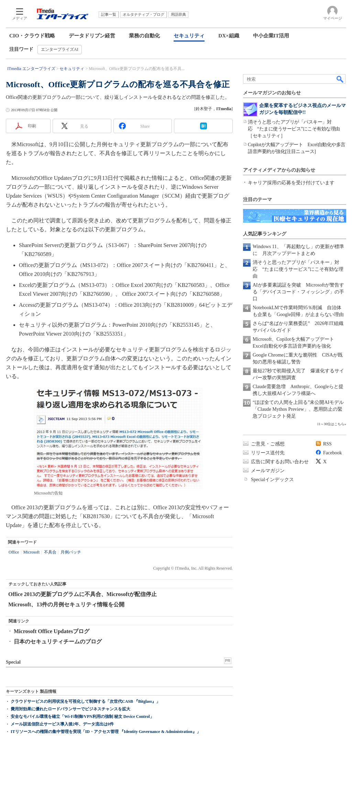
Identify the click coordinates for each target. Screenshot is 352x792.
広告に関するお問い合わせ (280, 461)
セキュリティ (189, 35)
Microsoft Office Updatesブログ (51, 631)
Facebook (332, 452)
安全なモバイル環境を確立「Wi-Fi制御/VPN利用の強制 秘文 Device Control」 (82, 716)
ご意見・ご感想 (268, 443)
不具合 (50, 552)
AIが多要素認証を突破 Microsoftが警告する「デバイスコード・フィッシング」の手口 (298, 291)
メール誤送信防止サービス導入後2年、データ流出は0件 (62, 724)
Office (14, 552)
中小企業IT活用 (271, 35)
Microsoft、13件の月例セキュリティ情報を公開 (66, 604)
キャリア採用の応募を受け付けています (291, 182)
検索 (340, 79)
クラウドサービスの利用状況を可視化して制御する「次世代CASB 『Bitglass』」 (85, 701)
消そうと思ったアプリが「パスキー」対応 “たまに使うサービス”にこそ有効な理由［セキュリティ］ (294, 128)
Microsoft (31, 552)
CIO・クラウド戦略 (32, 35)
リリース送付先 (268, 452)
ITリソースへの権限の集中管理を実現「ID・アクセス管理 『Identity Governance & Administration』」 (106, 731)
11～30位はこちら (330, 424)
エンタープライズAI (59, 49)
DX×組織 (228, 35)
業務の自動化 (144, 35)
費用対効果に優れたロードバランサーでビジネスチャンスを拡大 (70, 709)
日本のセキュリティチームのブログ (58, 641)
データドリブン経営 (92, 35)
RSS (327, 443)
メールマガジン (268, 470)
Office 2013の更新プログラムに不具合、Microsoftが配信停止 (82, 594)
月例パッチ (70, 552)
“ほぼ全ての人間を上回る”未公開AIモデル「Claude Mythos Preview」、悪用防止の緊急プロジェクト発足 (298, 409)
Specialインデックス (272, 479)
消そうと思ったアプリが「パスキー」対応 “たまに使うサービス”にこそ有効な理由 (298, 269)
